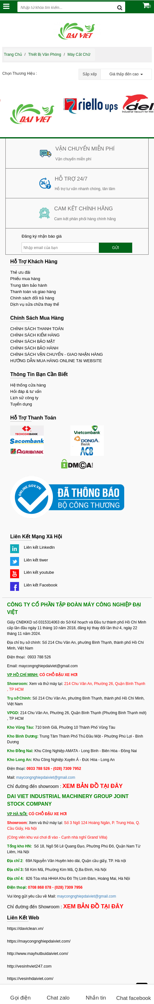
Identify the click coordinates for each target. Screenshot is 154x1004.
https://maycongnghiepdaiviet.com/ (38, 941)
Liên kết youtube (39, 572)
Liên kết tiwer (36, 560)
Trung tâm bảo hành (28, 285)
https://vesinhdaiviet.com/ (30, 978)
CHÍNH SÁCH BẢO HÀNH (34, 348)
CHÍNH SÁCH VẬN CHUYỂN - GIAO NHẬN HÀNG (56, 354)
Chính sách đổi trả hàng (32, 298)
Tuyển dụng (21, 404)
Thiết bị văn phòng (44, 54)
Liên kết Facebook (40, 585)
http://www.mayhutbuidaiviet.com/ (37, 953)
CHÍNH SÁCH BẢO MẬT (32, 341)
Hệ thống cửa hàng (28, 385)
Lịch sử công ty (24, 397)
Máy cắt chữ (78, 54)
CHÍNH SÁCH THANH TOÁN (36, 328)
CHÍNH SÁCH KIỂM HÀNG (35, 335)
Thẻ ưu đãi (20, 272)
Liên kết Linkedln (39, 547)
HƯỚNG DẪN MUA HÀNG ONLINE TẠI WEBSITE (56, 360)
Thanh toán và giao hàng (33, 291)
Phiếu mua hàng (25, 278)
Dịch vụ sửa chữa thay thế (34, 304)
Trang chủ (13, 54)
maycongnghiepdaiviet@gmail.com (45, 777)
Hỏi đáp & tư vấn (25, 391)
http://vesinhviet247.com (29, 966)
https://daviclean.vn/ (25, 928)
